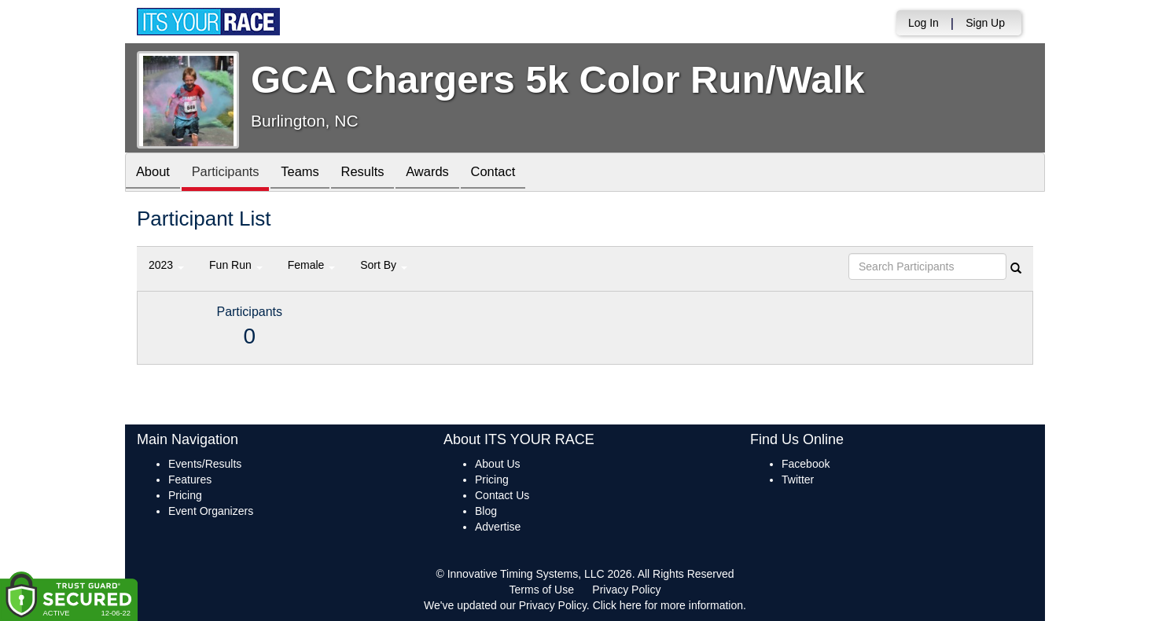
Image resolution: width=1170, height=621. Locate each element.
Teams (311, 173)
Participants (232, 173)
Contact (516, 173)
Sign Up (985, 23)
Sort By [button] (383, 265)
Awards (447, 173)
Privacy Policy (626, 589)
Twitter (798, 479)
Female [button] (312, 265)
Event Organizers (210, 511)
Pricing (185, 495)
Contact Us (502, 495)
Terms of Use (542, 589)
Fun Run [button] (236, 265)
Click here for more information (668, 605)
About (155, 173)
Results (377, 173)
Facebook (806, 463)
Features (190, 479)
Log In (923, 23)
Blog (486, 511)
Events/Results (204, 463)
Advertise (498, 526)
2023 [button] (166, 265)
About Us (498, 463)
